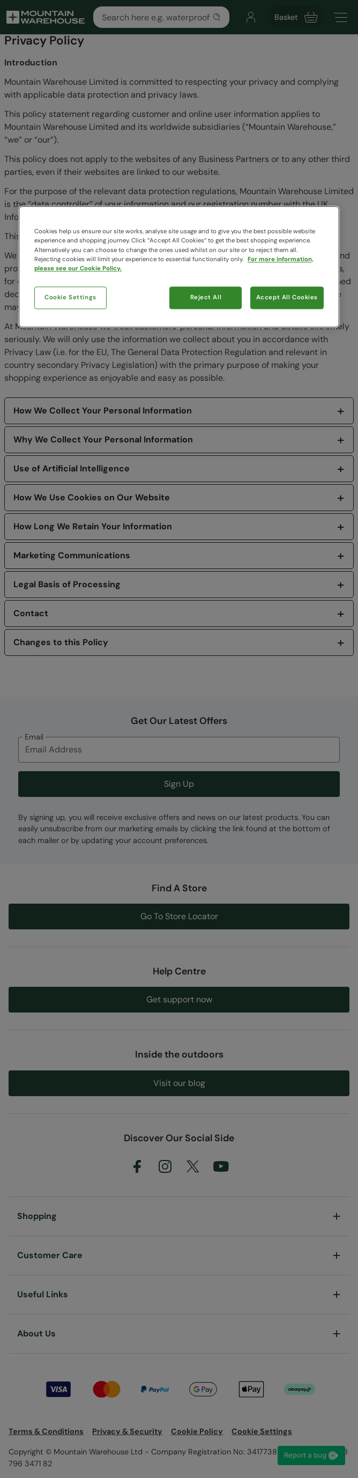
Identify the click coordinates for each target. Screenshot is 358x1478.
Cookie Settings (70, 297)
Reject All (206, 297)
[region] (179, 267)
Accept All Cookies (287, 297)
